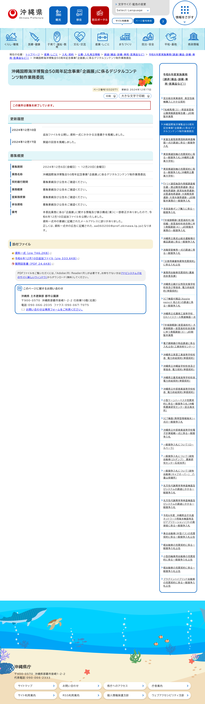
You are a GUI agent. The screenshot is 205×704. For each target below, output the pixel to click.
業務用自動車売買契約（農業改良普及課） (178, 267)
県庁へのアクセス (117, 678)
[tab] (122, 21)
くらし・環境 (12, 44)
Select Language (130, 10)
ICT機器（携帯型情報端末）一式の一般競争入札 (179, 413)
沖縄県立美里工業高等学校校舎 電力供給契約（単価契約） (179, 349)
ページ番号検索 (144, 21)
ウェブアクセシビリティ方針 (168, 688)
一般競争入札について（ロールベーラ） (178, 439)
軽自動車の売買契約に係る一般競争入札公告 (179, 539)
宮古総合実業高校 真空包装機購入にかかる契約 (179, 92)
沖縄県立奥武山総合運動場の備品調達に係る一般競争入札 (179, 233)
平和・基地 (171, 44)
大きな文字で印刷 (133, 96)
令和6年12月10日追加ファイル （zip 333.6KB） (47, 258)
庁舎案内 (157, 678)
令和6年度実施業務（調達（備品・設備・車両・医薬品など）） (178, 75)
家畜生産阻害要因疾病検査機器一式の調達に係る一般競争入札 (179, 135)
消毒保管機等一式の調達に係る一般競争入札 (179, 244)
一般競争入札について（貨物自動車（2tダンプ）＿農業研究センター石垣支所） (178, 451)
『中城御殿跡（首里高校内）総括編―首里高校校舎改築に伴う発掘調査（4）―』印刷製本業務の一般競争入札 (179, 218)
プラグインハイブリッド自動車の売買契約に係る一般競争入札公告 (179, 575)
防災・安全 (148, 44)
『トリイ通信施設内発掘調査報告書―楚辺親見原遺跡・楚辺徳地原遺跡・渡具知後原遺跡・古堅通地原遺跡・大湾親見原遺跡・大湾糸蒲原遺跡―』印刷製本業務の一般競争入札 (179, 184)
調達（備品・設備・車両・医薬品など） (124, 54)
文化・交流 (80, 44)
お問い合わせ (71, 678)
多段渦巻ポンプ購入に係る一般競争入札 (179, 203)
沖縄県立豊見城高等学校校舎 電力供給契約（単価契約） (180, 372)
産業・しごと (102, 44)
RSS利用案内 (71, 688)
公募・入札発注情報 (89, 54)
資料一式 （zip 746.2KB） (33, 253)
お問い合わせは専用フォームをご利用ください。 (54, 309)
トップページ (33, 54)
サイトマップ (25, 678)
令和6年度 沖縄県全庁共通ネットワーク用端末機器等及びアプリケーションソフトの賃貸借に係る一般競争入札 (179, 513)
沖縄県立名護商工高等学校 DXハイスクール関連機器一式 (179, 308)
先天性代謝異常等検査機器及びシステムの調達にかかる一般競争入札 (179, 481)
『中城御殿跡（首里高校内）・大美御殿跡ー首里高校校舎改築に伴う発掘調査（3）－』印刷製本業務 (179, 322)
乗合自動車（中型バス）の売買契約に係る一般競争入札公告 (179, 528)
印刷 (108, 96)
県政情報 (193, 44)
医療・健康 (34, 44)
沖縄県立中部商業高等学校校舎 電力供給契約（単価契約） (179, 383)
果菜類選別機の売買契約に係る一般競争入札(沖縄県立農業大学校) (179, 150)
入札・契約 (68, 54)
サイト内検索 (122, 21)
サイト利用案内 (27, 688)
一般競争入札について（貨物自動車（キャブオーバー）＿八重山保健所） (179, 466)
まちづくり (125, 44)
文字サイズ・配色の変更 (132, 4)
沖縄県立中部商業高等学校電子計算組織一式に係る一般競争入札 (179, 425)
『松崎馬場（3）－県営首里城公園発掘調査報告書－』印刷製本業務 (178, 105)
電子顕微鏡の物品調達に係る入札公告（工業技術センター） (179, 337)
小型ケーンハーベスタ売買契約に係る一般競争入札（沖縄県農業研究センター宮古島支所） (179, 397)
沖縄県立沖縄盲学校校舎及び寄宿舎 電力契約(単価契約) (179, 360)
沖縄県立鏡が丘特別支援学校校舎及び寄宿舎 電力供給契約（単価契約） (179, 279)
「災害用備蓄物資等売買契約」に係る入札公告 (179, 255)
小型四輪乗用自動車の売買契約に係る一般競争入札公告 (179, 550)
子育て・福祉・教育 (56, 45)
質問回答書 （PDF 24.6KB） (34, 264)
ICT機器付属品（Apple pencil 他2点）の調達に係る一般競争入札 (178, 294)
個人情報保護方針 (118, 688)
